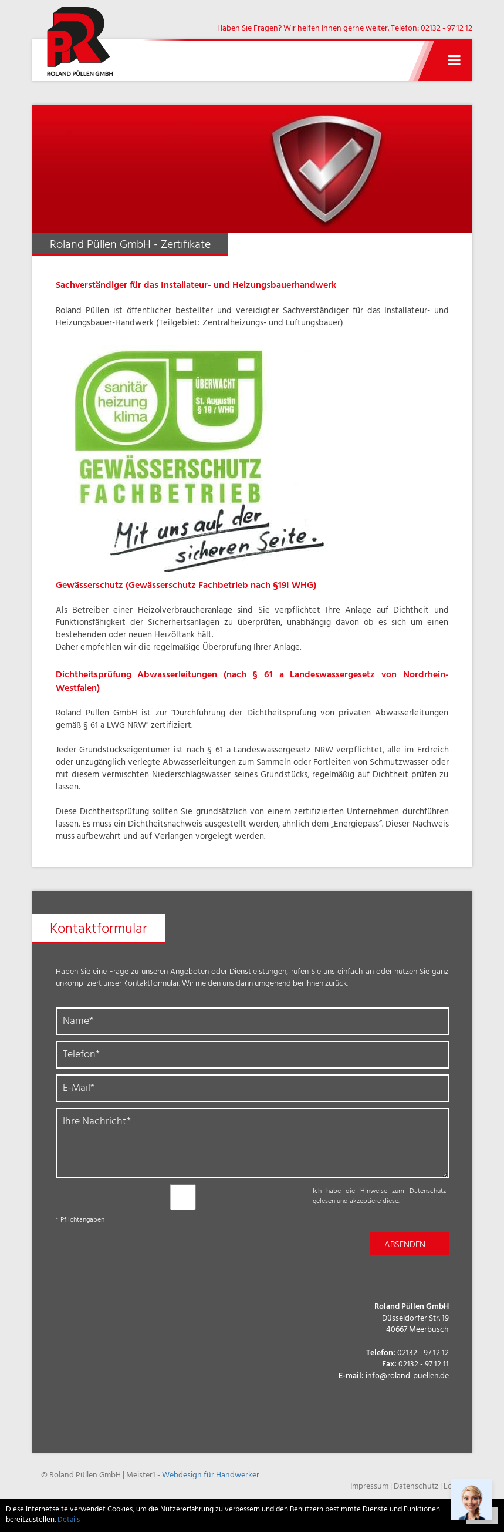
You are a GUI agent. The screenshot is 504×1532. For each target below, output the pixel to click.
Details (68, 1521)
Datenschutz (416, 1487)
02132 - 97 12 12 (446, 29)
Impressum (369, 1487)
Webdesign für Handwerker (210, 1476)
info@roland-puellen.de (407, 1377)
